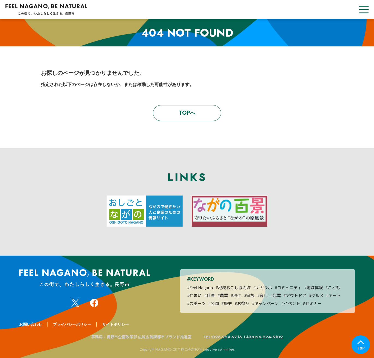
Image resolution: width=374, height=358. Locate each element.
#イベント (290, 303)
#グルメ (316, 295)
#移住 (236, 295)
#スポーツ (196, 303)
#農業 (223, 295)
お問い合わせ (30, 324)
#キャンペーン (265, 303)
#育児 (262, 295)
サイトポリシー (115, 324)
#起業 (275, 295)
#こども (333, 287)
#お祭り (242, 303)
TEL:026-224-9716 (222, 337)
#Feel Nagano (200, 287)
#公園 (213, 303)
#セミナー (312, 303)
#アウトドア (295, 295)
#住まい (194, 295)
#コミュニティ (288, 287)
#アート (333, 295)
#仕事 (209, 295)
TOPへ (187, 113)
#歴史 (227, 303)
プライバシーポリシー (72, 324)
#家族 (249, 295)
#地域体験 (313, 287)
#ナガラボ (262, 287)
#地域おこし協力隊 (233, 287)
